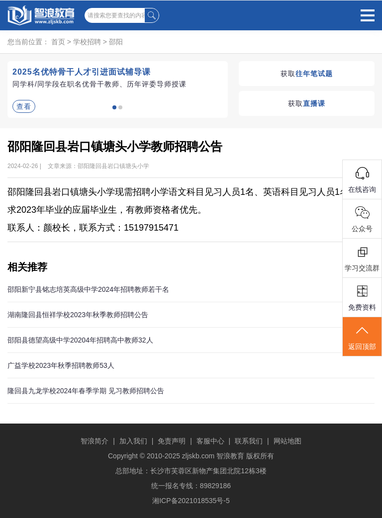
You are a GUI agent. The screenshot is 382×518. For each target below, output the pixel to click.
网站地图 (287, 441)
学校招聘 (87, 42)
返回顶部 (362, 337)
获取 (307, 74)
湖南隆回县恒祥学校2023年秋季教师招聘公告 (77, 315)
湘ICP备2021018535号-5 (191, 501)
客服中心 (210, 441)
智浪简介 (94, 441)
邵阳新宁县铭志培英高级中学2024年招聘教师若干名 (88, 289)
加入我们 (133, 441)
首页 (58, 42)
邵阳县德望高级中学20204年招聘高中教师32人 (80, 340)
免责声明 (172, 441)
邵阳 (116, 42)
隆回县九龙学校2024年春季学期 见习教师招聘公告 (85, 391)
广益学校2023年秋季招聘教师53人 (60, 365)
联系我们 (249, 441)
